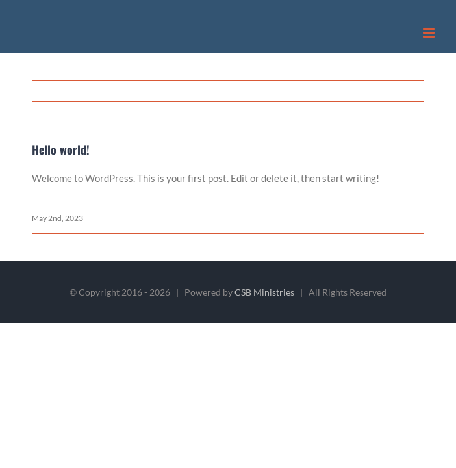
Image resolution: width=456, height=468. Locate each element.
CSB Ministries (264, 292)
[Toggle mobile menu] (430, 33)
